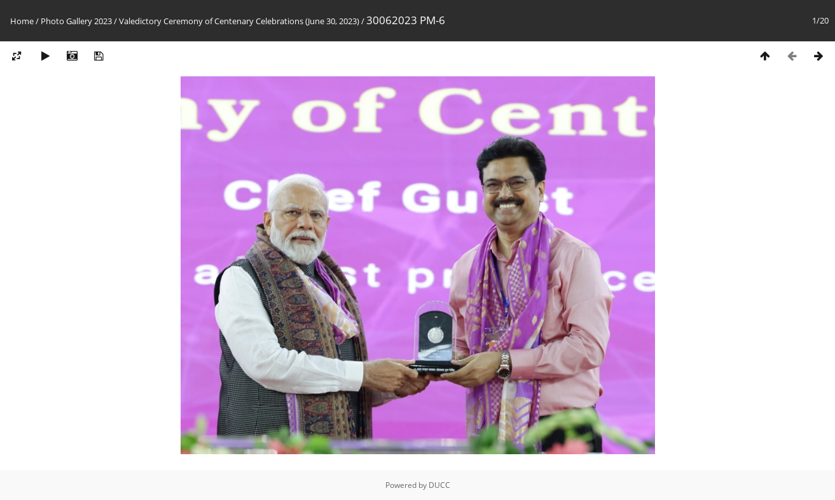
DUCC (439, 485)
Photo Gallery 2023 (76, 21)
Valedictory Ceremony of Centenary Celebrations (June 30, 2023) (239, 21)
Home (22, 21)
